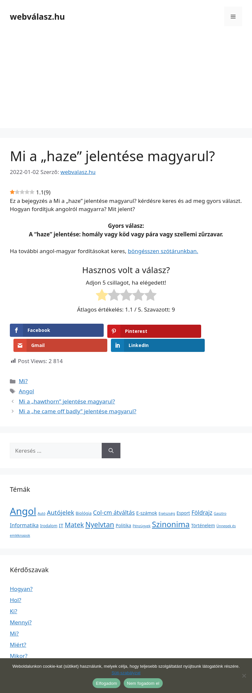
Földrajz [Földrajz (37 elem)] (201, 497)
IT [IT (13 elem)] (61, 510)
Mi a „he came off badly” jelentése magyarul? (77, 396)
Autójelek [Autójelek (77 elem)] (60, 497)
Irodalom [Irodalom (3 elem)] (48, 510)
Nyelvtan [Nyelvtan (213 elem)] (99, 509)
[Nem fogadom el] (244, 675)
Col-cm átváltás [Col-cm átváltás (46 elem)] (114, 497)
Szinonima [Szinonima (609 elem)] (171, 509)
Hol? (15, 585)
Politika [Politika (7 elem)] (123, 510)
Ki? (13, 596)
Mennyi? (21, 607)
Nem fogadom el (143, 683)
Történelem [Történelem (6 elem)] (203, 510)
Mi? (23, 366)
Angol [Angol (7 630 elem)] (23, 496)
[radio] (102, 296)
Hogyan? (21, 573)
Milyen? (20, 652)
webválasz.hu (37, 16)
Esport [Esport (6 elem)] (183, 498)
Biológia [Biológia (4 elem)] (84, 498)
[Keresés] (111, 436)
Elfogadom (106, 683)
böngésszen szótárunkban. (163, 251)
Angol (26, 376)
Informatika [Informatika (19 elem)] (24, 510)
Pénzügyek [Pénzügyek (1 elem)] (141, 511)
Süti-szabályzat (126, 672)
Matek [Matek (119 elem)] (74, 509)
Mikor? (19, 640)
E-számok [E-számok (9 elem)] (146, 498)
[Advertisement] (126, 82)
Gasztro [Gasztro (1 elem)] (220, 498)
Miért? (18, 629)
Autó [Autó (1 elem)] (42, 498)
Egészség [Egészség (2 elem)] (166, 498)
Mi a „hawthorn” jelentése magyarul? (67, 386)
